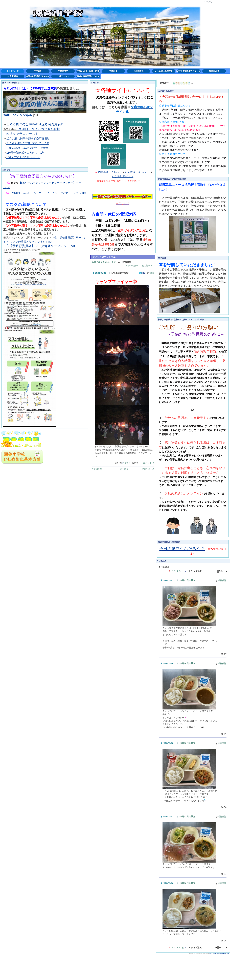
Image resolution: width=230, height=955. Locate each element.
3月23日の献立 (186, 580)
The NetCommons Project (219, 954)
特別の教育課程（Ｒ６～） (38, 76)
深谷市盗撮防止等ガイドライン (188, 71)
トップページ (13, 71)
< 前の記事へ (132, 265)
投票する (126, 463)
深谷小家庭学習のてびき (88, 76)
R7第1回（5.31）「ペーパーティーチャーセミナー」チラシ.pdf (48, 192)
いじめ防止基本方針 (164, 71)
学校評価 (113, 71)
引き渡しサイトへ (122, 176)
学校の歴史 (63, 71)
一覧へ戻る (123, 469)
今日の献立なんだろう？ (182, 549)
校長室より (214, 71)
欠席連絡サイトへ (108, 172)
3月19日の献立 (186, 663)
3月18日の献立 (186, 743)
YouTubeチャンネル (17, 115)
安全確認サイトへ (135, 172)
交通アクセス (63, 76)
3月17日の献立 (186, 816)
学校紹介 (38, 71)
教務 (152, 273)
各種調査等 (138, 71)
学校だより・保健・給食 (88, 71)
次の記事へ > (148, 265)
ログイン (207, 2)
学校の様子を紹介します (104, 262)
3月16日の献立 (186, 883)
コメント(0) (148, 463)
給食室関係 (13, 76)
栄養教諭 (222, 580)
